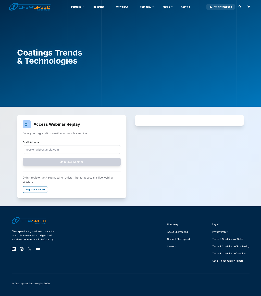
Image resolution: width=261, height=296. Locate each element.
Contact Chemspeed (178, 239)
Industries (100, 6)
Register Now (35, 189)
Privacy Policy (220, 231)
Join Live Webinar (71, 162)
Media (168, 6)
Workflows (124, 6)
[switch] (248, 6)
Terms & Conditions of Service (228, 253)
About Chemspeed (177, 231)
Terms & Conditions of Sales (227, 239)
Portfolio (78, 6)
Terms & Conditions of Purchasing (231, 246)
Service (185, 6)
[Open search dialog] (240, 6)
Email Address (31, 142)
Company (147, 6)
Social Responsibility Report (227, 260)
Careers (171, 246)
